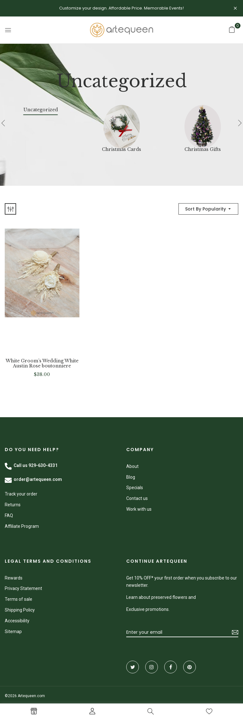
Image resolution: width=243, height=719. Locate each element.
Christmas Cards (121, 149)
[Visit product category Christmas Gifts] (202, 123)
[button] (232, 29)
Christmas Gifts (202, 149)
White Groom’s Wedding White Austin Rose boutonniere (42, 363)
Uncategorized (40, 110)
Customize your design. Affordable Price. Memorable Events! (121, 8)
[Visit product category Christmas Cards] (121, 123)
